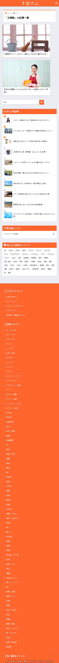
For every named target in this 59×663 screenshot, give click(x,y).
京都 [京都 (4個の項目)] (19, 212)
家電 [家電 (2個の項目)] (45, 215)
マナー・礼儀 (12, 355)
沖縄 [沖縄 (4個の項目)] (53, 219)
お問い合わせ (12, 251)
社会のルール (12, 537)
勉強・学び (11, 411)
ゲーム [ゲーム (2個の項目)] (6, 208)
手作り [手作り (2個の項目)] (12, 219)
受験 (8, 415)
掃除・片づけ (12, 471)
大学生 (9, 443)
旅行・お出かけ (12, 476)
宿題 (8, 462)
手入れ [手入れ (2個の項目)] (19, 219)
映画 (8, 481)
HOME (29, 654)
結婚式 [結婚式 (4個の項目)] (18, 223)
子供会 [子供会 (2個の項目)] (39, 215)
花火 (8, 574)
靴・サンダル (12, 593)
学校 (8, 453)
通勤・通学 (11, 583)
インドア (10, 303)
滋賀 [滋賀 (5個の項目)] (5, 223)
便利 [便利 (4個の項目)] (40, 212)
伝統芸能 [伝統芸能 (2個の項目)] (25, 212)
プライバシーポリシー (15, 260)
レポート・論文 (12, 364)
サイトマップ (12, 255)
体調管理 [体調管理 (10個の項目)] (33, 212)
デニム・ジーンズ (13, 331)
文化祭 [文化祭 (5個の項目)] (25, 219)
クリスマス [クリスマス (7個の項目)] (47, 204)
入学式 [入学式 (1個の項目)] (15, 215)
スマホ (9, 327)
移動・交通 (11, 551)
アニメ (9, 299)
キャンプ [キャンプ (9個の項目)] (38, 204)
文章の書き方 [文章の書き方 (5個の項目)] (33, 219)
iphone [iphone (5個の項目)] (11, 204)
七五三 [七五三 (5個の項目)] (14, 212)
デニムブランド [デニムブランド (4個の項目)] (15, 208)
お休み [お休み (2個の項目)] (17, 204)
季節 (8, 448)
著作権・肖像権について (16, 269)
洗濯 (8, 509)
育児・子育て (12, 569)
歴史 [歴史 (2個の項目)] (47, 219)
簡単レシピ (11, 555)
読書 (8, 579)
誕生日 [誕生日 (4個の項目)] (43, 223)
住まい (9, 383)
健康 (8, 392)
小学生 (9, 467)
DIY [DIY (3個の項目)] (5, 204)
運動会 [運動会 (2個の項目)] (49, 223)
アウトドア (11, 294)
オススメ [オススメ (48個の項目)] (31, 204)
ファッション (12, 336)
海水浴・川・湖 (12, 513)
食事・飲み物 (12, 602)
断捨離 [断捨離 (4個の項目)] (42, 219)
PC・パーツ (11, 289)
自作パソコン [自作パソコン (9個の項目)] (26, 223)
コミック (10, 317)
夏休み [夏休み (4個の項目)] (26, 215)
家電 (8, 457)
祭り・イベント (12, 541)
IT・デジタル (11, 285)
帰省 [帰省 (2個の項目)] (50, 215)
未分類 (9, 495)
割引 (8, 406)
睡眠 (8, 532)
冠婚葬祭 (10, 397)
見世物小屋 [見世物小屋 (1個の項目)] (35, 223)
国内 (8, 420)
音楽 (8, 597)
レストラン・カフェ (14, 359)
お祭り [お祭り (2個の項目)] (24, 204)
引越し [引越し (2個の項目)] (6, 219)
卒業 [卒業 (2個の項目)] (21, 215)
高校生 (9, 607)
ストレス (10, 322)
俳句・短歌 (11, 387)
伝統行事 (10, 378)
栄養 (8, 499)
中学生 (9, 368)
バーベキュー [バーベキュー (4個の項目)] (34, 208)
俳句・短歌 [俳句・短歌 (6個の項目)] (7, 215)
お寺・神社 (11, 308)
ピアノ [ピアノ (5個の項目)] (43, 208)
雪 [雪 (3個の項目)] (5, 226)
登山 (8, 527)
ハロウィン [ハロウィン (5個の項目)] (25, 208)
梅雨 (8, 504)
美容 (8, 565)
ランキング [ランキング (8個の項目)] (50, 208)
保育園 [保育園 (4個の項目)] (46, 212)
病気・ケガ (11, 523)
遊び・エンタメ (12, 588)
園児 (8, 425)
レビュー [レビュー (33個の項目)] (6, 212)
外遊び (9, 434)
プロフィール (12, 265)
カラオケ (10, 313)
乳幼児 (9, 373)
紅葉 (8, 560)
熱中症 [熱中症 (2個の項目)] (11, 223)
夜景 (8, 439)
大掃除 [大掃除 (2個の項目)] (33, 215)
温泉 (8, 518)
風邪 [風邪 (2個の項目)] (9, 226)
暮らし (9, 490)
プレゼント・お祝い (14, 340)
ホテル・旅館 (12, 350)
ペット (9, 345)
